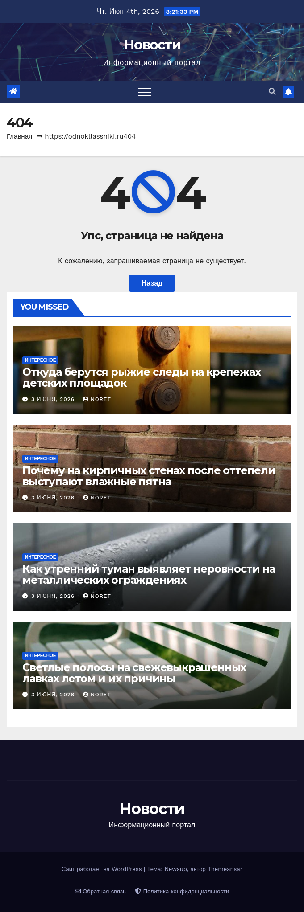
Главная (19, 136)
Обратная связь (100, 891)
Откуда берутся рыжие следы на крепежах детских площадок (141, 377)
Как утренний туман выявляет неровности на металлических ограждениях (148, 574)
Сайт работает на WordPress (103, 869)
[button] (272, 91)
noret (97, 399)
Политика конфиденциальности (182, 891)
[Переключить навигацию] (145, 91)
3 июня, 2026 (54, 399)
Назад (152, 283)
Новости (152, 45)
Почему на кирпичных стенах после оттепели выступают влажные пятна (148, 476)
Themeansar (225, 869)
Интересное (40, 360)
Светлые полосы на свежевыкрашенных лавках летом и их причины (134, 673)
